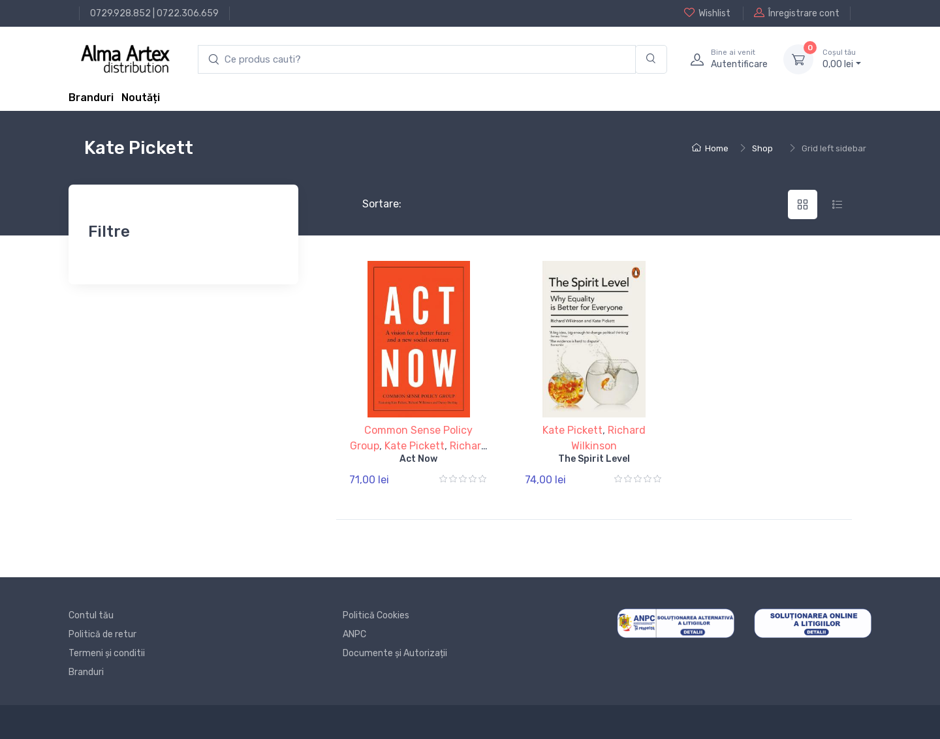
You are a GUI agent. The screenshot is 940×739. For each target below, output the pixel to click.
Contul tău (91, 615)
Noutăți (140, 97)
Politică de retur (102, 634)
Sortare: (371, 204)
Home (710, 148)
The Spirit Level (594, 458)
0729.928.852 (120, 13)
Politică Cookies (376, 615)
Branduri (91, 97)
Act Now (418, 458)
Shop (762, 148)
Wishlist (707, 13)
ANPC (354, 634)
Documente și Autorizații (395, 653)
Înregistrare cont (796, 13)
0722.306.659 (188, 13)
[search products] (417, 59)
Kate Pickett (414, 446)
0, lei (841, 59)
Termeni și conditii (107, 653)
